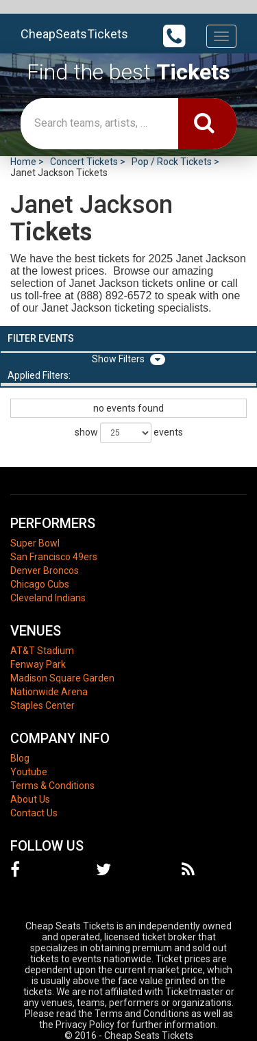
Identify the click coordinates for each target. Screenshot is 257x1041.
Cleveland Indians (48, 597)
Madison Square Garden (62, 678)
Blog (19, 758)
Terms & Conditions (52, 785)
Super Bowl (35, 543)
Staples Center (42, 705)
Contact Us (34, 812)
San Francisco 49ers (53, 556)
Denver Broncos (44, 570)
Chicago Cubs (39, 584)
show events (129, 433)
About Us (30, 799)
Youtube (28, 771)
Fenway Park (38, 664)
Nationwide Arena (49, 691)
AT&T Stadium (42, 650)
